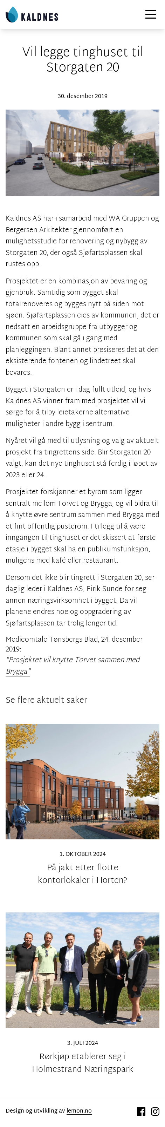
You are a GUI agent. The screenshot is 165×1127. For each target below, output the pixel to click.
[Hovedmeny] (150, 14)
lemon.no (79, 1111)
